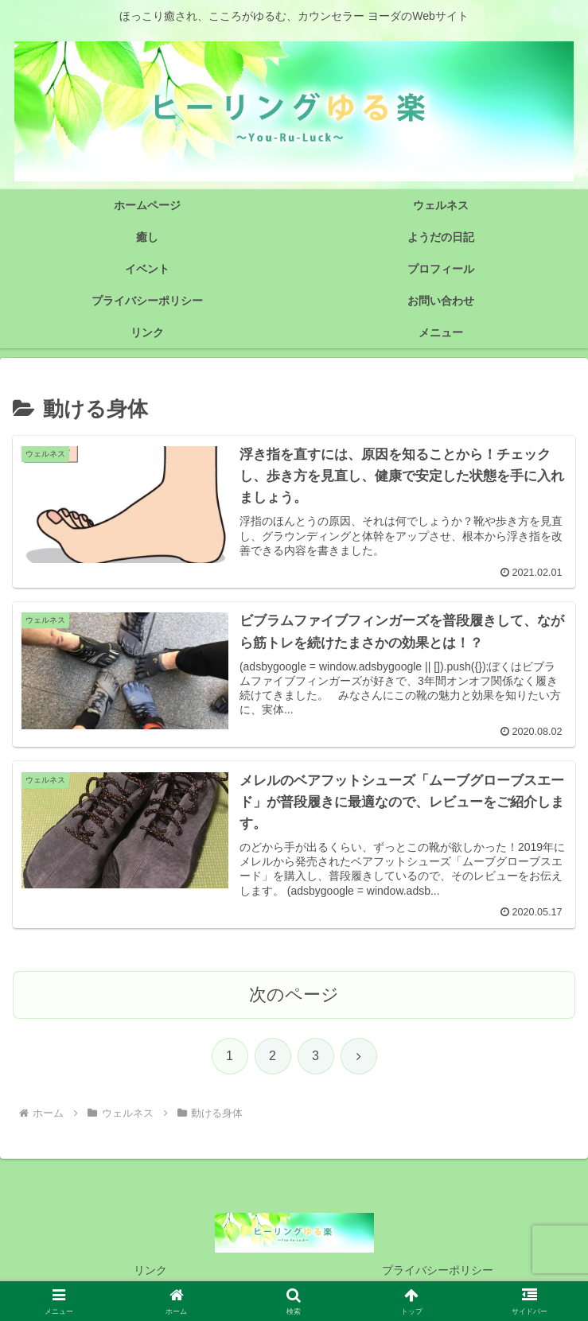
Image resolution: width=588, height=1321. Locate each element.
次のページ (294, 994)
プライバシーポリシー (437, 1270)
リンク (150, 1270)
